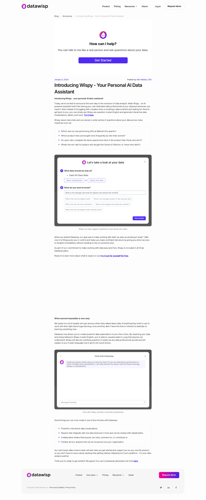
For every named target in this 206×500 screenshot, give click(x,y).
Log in (158, 6)
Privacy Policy (70, 487)
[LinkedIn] (169, 487)
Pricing (117, 6)
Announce (67, 16)
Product (106, 6)
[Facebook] (176, 487)
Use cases (92, 475)
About (145, 6)
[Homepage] (34, 6)
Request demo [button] (174, 6)
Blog (56, 16)
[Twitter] (161, 487)
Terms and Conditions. (57, 487)
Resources (131, 6)
